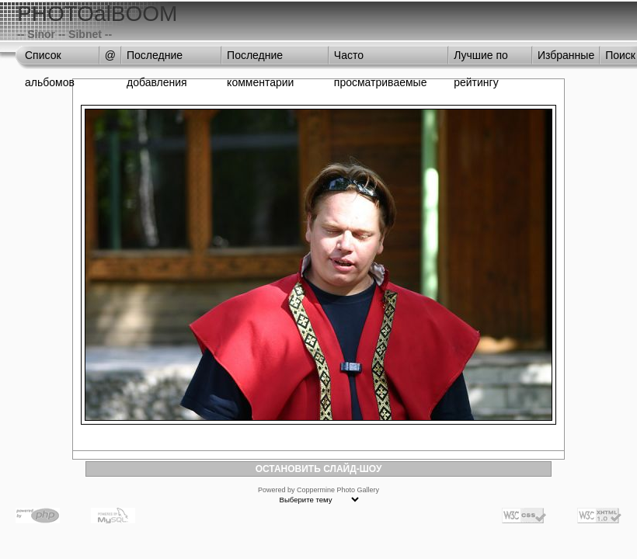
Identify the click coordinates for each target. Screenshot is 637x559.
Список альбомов (50, 59)
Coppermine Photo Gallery (338, 490)
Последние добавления (157, 59)
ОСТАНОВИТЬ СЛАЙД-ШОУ (319, 469)
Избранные (566, 55)
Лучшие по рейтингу (481, 59)
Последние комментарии (260, 59)
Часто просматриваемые (380, 59)
